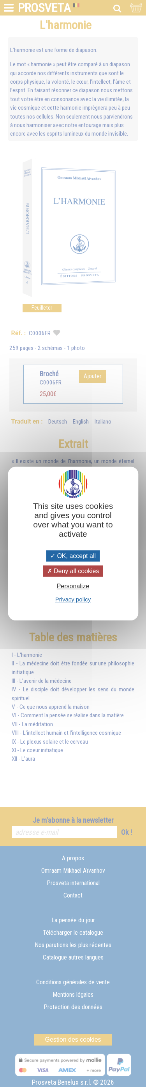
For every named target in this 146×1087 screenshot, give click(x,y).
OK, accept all (73, 556)
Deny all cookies (73, 571)
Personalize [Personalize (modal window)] (73, 586)
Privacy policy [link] (73, 599)
